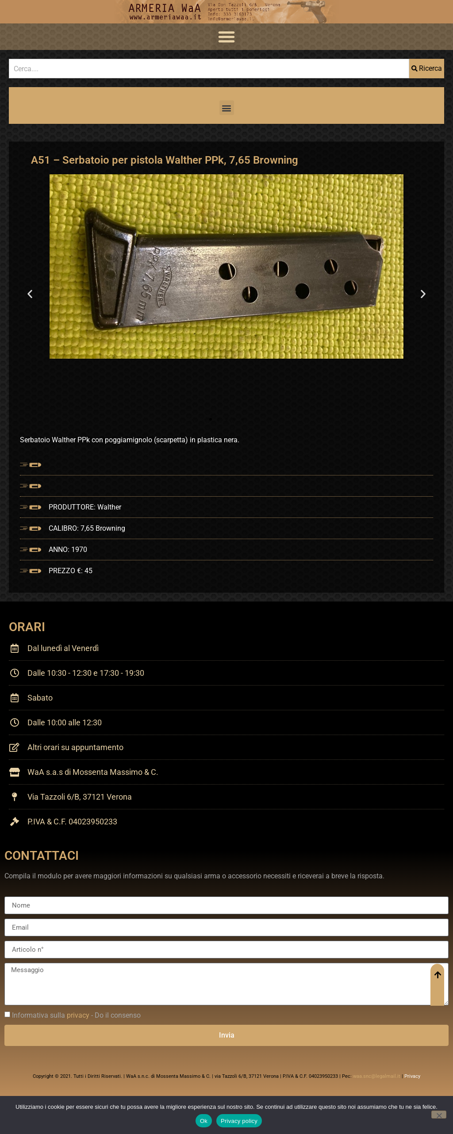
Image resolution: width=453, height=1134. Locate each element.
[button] (226, 36)
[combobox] (209, 68)
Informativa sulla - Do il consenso (76, 1015)
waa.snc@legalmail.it (376, 1076)
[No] (438, 1115)
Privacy (412, 1076)
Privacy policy (239, 1121)
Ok (203, 1121)
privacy (78, 1015)
